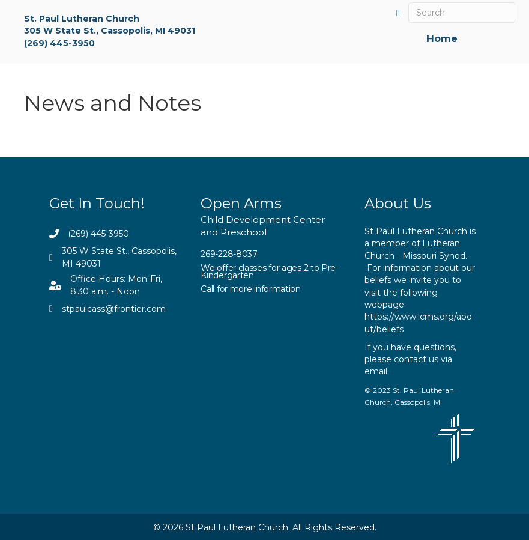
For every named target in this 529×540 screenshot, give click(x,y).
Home (442, 38)
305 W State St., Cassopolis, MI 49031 (109, 30)
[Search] (461, 12)
